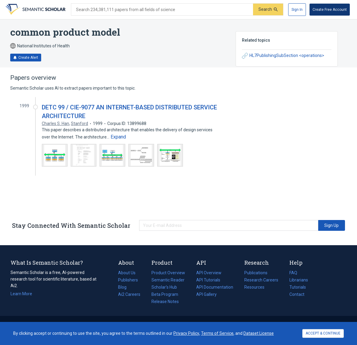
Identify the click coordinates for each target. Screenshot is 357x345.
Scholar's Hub (164, 287)
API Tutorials (208, 280)
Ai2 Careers (129, 294)
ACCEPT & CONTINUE (323, 333)
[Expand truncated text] (118, 137)
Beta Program (164, 294)
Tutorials (297, 287)
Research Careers (261, 280)
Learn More (21, 293)
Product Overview (168, 272)
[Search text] (162, 9)
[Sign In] (297, 9)
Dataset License (258, 333)
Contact (296, 294)
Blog (124, 287)
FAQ (293, 272)
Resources (254, 287)
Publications (255, 272)
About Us (127, 272)
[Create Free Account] (330, 10)
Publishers (128, 280)
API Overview (208, 272)
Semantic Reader (168, 280)
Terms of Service (217, 333)
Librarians (298, 280)
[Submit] (268, 9)
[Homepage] (35, 9)
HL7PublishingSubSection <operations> (283, 56)
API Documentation (214, 287)
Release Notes (165, 301)
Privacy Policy (186, 333)
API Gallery (206, 294)
